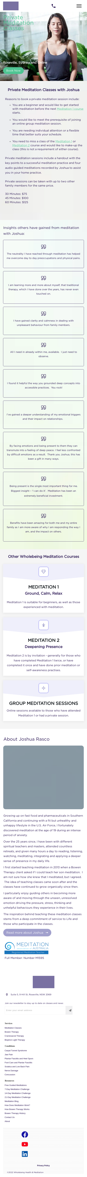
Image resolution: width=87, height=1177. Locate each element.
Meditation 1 (63, 141)
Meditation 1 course (70, 108)
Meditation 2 (21, 145)
